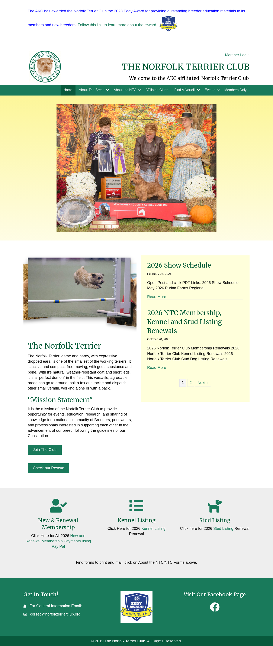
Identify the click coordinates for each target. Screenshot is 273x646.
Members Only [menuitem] (235, 90)
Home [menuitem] (68, 90)
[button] (107, 90)
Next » (203, 383)
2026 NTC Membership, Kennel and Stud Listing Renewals (184, 322)
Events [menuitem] (210, 90)
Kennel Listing (153, 528)
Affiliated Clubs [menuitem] (156, 90)
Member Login (237, 55)
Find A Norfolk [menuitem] (185, 90)
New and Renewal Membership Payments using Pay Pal (58, 541)
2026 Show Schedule (179, 265)
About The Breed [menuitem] (92, 90)
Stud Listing (223, 528)
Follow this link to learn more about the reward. (117, 25)
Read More (156, 296)
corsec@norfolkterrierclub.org (55, 614)
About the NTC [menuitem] (125, 90)
